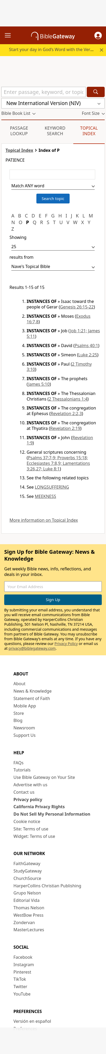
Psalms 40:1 (86, 345)
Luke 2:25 (87, 355)
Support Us (24, 735)
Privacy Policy (66, 643)
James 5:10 (39, 384)
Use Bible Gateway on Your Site (44, 777)
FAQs (18, 763)
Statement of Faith (31, 698)
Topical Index (89, 131)
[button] (98, 35)
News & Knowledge (32, 691)
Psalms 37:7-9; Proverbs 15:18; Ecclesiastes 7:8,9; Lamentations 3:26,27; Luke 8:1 (58, 463)
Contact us (24, 792)
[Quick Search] (43, 92)
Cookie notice (26, 821)
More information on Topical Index (43, 520)
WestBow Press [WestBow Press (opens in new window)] (28, 915)
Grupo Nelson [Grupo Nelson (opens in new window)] (27, 893)
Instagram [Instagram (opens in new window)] (23, 964)
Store (18, 713)
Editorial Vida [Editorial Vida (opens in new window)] (26, 900)
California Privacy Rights (39, 807)
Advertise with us (30, 785)
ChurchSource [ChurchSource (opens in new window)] (27, 878)
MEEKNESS (45, 496)
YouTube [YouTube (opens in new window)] (22, 994)
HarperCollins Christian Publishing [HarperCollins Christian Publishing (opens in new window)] (47, 886)
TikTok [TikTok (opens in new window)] (19, 979)
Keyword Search (55, 131)
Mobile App (24, 706)
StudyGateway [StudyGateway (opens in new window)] (27, 871)
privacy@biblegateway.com (32, 648)
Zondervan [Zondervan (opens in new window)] (24, 922)
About (19, 684)
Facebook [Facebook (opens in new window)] (22, 957)
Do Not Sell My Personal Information (51, 814)
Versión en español (32, 1021)
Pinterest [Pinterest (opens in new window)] (22, 972)
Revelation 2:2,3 (66, 413)
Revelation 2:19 (65, 428)
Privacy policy (27, 799)
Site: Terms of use (30, 829)
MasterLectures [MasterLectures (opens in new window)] (28, 930)
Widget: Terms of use (34, 836)
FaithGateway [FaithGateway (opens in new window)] (26, 863)
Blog (17, 720)
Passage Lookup (19, 131)
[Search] (96, 92)
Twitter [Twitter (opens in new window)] (20, 986)
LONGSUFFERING (52, 487)
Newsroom (24, 728)
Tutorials (22, 770)
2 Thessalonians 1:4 (68, 399)
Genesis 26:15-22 (77, 307)
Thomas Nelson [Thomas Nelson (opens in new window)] (28, 908)
